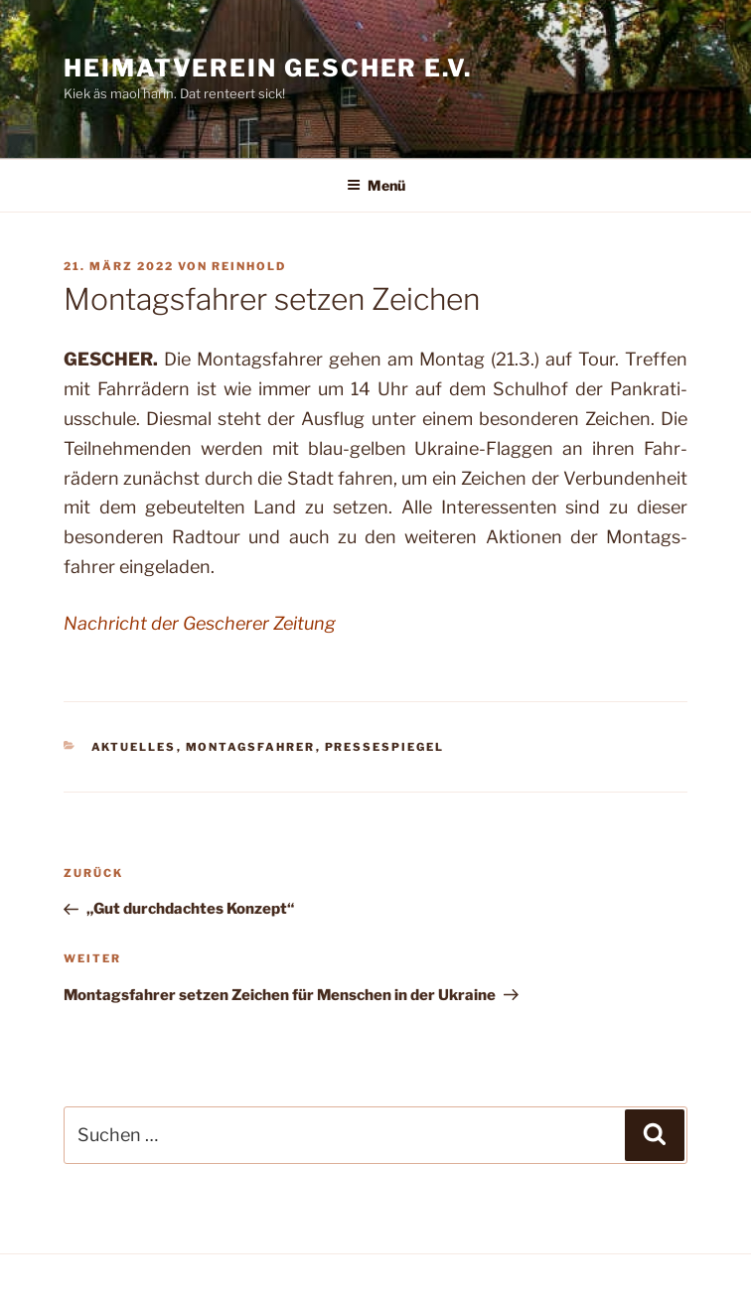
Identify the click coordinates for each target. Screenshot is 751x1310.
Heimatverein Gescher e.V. (268, 68)
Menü (376, 185)
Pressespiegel (385, 747)
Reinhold (249, 266)
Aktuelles (134, 747)
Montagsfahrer (251, 747)
